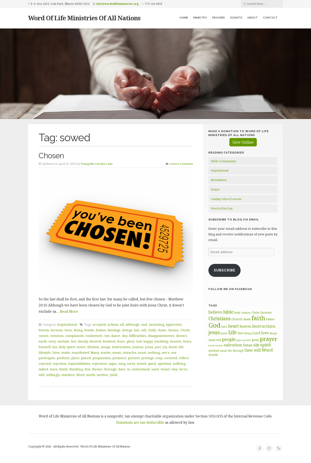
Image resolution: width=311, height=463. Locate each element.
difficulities (137, 336)
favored (95, 341)
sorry (131, 364)
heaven (175, 341)
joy (165, 347)
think (63, 369)
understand (141, 369)
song (121, 364)
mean (116, 352)
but (136, 330)
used (155, 369)
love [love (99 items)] (265, 332)
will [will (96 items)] (257, 350)
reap (159, 358)
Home (184, 17)
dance (115, 336)
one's (165, 352)
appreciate (174, 324)
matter (106, 352)
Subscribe (224, 270)
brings (127, 330)
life (181, 347)
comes (43, 336)
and (144, 324)
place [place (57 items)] (240, 340)
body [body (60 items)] (237, 312)
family (83, 341)
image (105, 347)
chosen (173, 330)
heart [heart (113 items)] (233, 326)
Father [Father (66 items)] (270, 319)
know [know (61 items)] (224, 333)
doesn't (181, 336)
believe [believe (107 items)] (215, 312)
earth (43, 341)
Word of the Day (222, 208)
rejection (59, 364)
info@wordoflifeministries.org (117, 4)
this (87, 369)
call (143, 330)
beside (89, 330)
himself (45, 347)
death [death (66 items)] (247, 319)
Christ (185, 330)
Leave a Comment (181, 164)
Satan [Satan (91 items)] (247, 344)
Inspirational (67, 324)
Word (80, 375)
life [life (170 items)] (232, 332)
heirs (187, 341)
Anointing (156, 324)
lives (56, 352)
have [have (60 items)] (224, 326)
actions (113, 324)
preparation (102, 358)
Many (95, 352)
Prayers (218, 17)
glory (130, 341)
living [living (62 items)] (247, 333)
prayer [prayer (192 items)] (269, 339)
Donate (236, 17)
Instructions (121, 347)
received (170, 358)
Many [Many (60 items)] (273, 333)
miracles (129, 352)
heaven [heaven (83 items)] (245, 326)
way (174, 369)
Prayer (215, 189)
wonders (68, 375)
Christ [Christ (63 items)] (255, 312)
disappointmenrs (161, 336)
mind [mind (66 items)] (211, 340)
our (173, 352)
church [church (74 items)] (237, 319)
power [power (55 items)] (247, 340)
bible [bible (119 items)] (228, 312)
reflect (184, 358)
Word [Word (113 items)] (267, 350)
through (110, 369)
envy (52, 341)
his (54, 347)
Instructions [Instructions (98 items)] (264, 326)
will (41, 375)
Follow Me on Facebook (230, 289)
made (65, 352)
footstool (109, 341)
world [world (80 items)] (213, 354)
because (57, 330)
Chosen (51, 155)
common (57, 336)
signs (113, 364)
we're (183, 369)
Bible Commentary (223, 161)
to (128, 369)
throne (97, 369)
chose (161, 330)
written (102, 375)
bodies (101, 330)
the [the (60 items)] (230, 350)
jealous (137, 347)
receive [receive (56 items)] (219, 345)
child (152, 330)
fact (73, 341)
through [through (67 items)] (238, 350)
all (122, 324)
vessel (165, 369)
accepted (99, 324)
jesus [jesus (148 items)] (214, 332)
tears (53, 369)
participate (47, 358)
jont (158, 347)
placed (86, 358)
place (75, 358)
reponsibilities (79, 364)
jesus (149, 347)
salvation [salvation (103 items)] (233, 344)
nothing (154, 352)
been (68, 330)
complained (74, 336)
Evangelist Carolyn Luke (97, 164)
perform (63, 358)
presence (119, 358)
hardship (161, 341)
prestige (147, 358)
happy (148, 341)
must (142, 352)
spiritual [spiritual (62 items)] (213, 350)
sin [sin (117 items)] (256, 345)
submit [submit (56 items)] (223, 350)
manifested (80, 352)
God (139, 341)
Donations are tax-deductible (140, 422)
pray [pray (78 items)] (255, 340)
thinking (76, 369)
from (121, 341)
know (173, 347)
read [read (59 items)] (211, 345)
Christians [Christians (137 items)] (219, 318)
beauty (44, 330)
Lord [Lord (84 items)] (256, 333)
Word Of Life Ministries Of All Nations (84, 18)
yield (113, 375)
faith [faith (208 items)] (258, 318)
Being (78, 330)
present (134, 358)
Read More (69, 311)
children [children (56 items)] (246, 312)
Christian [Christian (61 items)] (266, 312)
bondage (114, 330)
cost (106, 336)
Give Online (243, 142)
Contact (270, 17)
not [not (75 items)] (218, 340)
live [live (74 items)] (240, 333)
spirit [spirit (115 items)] (265, 345)
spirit (152, 364)
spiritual (164, 364)
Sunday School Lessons (226, 199)
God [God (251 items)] (214, 325)
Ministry (200, 17)
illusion (93, 347)
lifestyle (45, 352)
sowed (141, 364)
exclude (63, 341)
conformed (93, 336)
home (81, 347)
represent (99, 364)
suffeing (179, 364)
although (133, 324)
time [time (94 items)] (248, 350)
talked (43, 369)
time (121, 369)
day (124, 336)
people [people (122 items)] (229, 339)
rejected (45, 364)
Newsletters (219, 180)
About (252, 17)
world (90, 375)
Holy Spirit (67, 347)
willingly (53, 375)
